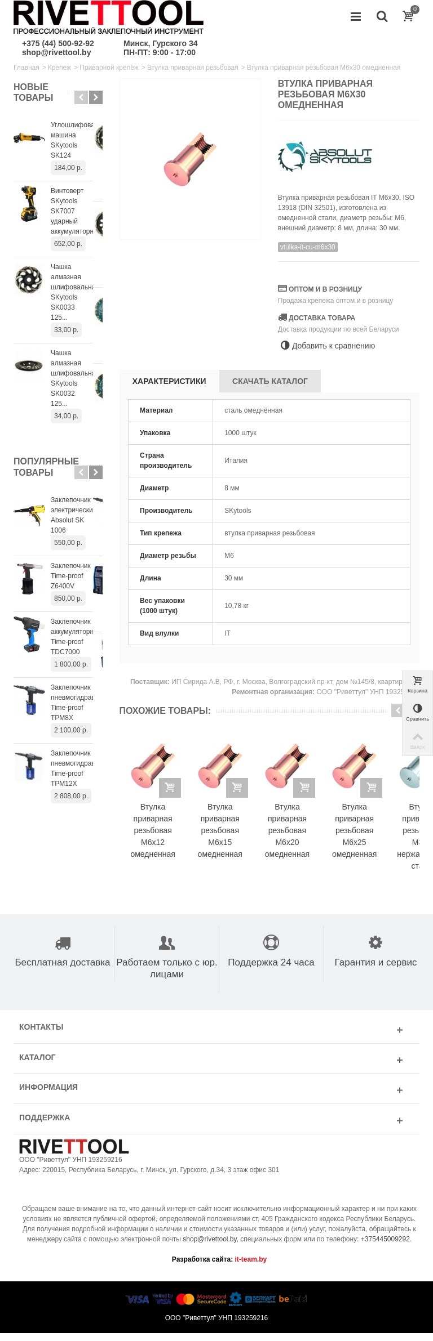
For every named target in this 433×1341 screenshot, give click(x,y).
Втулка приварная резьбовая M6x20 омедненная (305, 839)
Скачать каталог (270, 381)
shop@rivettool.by (56, 52)
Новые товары (33, 92)
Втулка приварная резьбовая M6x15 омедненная (231, 839)
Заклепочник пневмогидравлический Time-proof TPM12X (77, 718)
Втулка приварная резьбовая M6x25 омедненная (379, 839)
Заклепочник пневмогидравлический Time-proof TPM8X (77, 652)
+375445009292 (385, 1247)
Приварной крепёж (109, 67)
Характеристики (169, 381)
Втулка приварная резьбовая (192, 67)
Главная (26, 67)
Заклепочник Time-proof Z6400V (71, 525)
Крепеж (59, 67)
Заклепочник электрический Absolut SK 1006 (76, 469)
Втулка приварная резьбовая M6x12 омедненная (156, 839)
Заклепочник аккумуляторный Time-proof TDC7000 (76, 586)
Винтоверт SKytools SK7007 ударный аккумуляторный (76, 201)
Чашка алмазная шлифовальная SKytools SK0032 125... (75, 353)
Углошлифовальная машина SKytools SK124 (77, 135)
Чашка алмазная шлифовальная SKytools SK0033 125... (75, 277)
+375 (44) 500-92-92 (58, 43)
